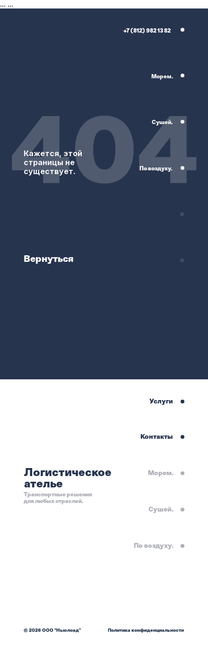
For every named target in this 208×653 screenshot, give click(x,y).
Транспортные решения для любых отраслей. (58, 497)
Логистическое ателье (68, 477)
